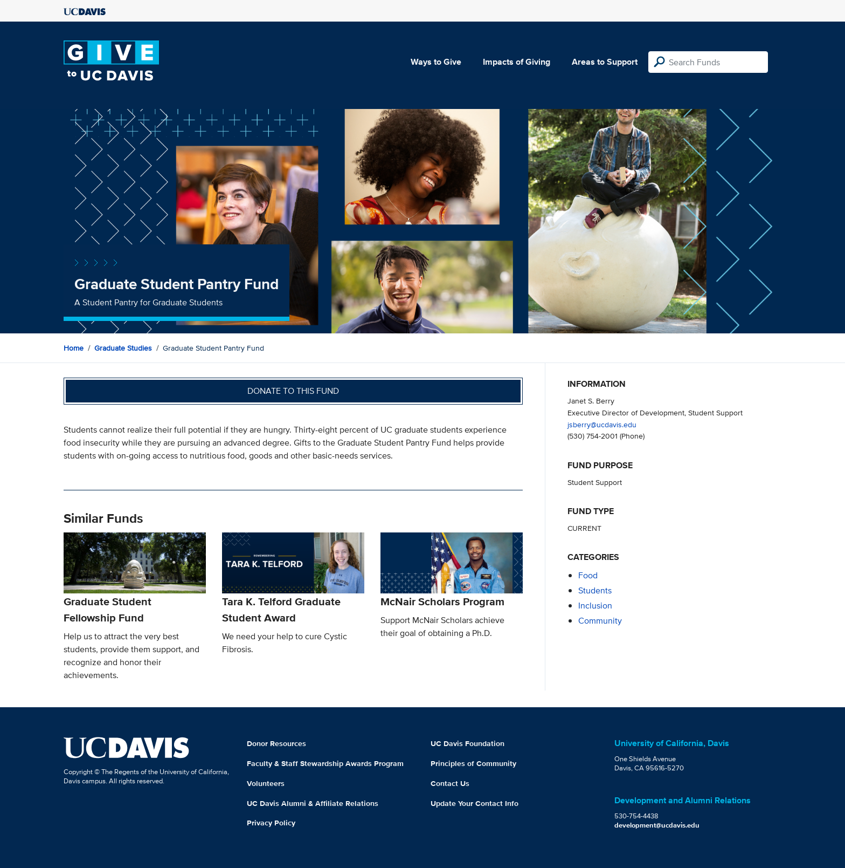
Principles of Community (473, 763)
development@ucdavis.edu (656, 825)
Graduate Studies (123, 348)
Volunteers (266, 783)
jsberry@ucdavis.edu (601, 424)
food (588, 575)
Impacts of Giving (516, 62)
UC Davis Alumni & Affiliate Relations (312, 803)
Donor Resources (276, 743)
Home (74, 348)
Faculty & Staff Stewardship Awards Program (325, 763)
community (600, 620)
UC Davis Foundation (467, 743)
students (595, 590)
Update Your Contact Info (474, 803)
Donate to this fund (293, 391)
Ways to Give (436, 62)
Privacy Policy (271, 822)
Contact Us (450, 783)
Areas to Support (605, 62)
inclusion (595, 605)
